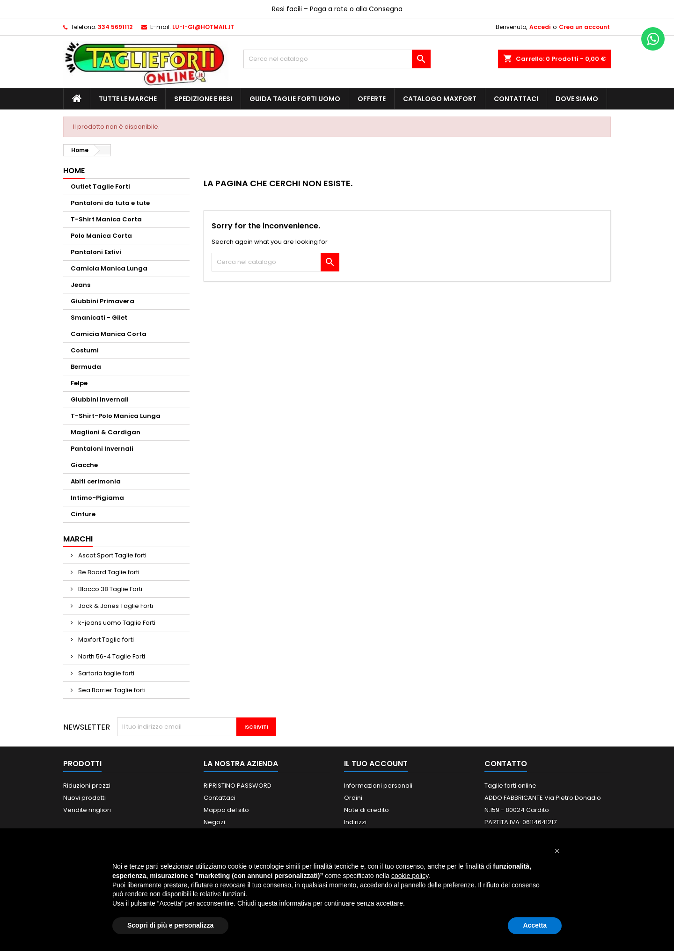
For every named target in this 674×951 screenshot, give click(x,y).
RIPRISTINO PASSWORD (237, 785)
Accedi (539, 27)
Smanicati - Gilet (99, 317)
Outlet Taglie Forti (100, 186)
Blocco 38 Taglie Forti (109, 589)
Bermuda (86, 366)
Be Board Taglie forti (108, 572)
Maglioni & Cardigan (105, 432)
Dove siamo (577, 98)
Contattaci (516, 98)
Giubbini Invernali (100, 399)
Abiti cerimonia (96, 481)
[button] (556, 850)
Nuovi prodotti (84, 797)
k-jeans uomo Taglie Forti (116, 622)
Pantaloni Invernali (102, 448)
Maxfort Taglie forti (105, 639)
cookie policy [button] (409, 875)
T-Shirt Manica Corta (106, 219)
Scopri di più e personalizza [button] (170, 925)
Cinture (83, 514)
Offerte (372, 98)
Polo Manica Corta (101, 235)
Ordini (353, 797)
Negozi (214, 822)
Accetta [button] (535, 925)
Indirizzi (355, 822)
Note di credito (366, 809)
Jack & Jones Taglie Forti (115, 605)
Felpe (79, 383)
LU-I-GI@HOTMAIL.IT (203, 27)
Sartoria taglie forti (105, 673)
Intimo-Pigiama (97, 497)
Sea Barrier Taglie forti (111, 690)
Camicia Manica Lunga (109, 268)
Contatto (505, 763)
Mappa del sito (226, 809)
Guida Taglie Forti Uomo (294, 98)
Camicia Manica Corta (109, 333)
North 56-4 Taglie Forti (111, 656)
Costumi (85, 350)
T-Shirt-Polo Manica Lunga (116, 415)
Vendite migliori (87, 809)
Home (74, 170)
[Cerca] (337, 59)
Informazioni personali (378, 785)
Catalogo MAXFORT (439, 98)
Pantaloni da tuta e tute (110, 202)
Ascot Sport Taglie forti (112, 555)
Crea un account (584, 27)
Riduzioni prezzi (86, 785)
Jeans (80, 284)
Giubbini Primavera (102, 301)
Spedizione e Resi (203, 98)
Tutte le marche (128, 98)
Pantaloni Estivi (96, 252)
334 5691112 (115, 27)
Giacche (84, 465)
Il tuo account (376, 763)
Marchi (78, 539)
